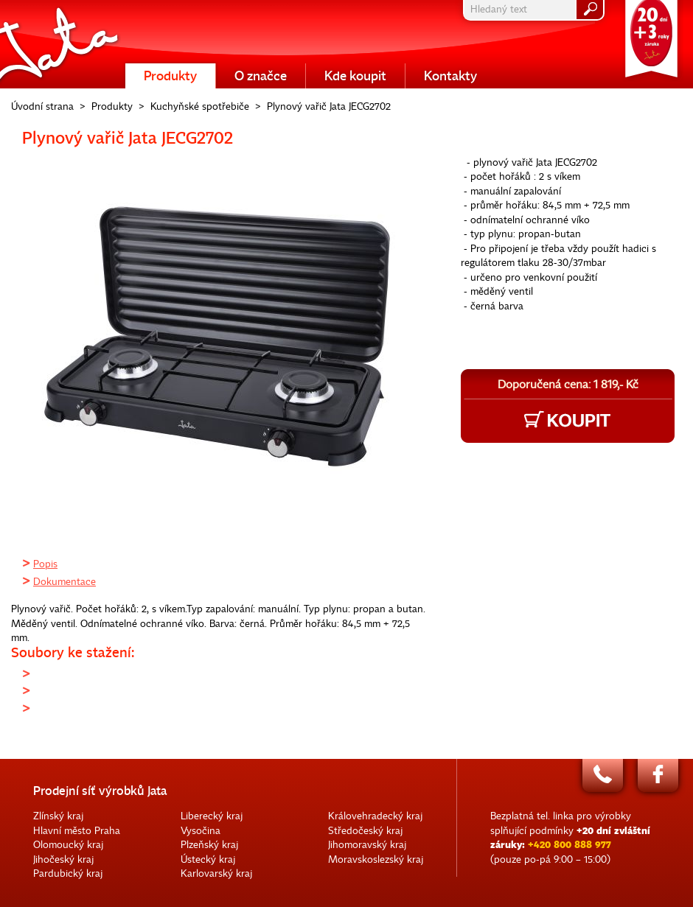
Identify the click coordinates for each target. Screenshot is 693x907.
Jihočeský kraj (63, 859)
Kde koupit (355, 76)
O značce (260, 76)
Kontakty (450, 76)
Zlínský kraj (58, 816)
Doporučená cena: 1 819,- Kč (568, 384)
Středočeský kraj (365, 830)
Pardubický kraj (67, 873)
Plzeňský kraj (209, 844)
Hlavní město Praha (76, 830)
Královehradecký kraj (375, 816)
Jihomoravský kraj (367, 844)
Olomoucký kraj (68, 844)
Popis (45, 564)
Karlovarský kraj (216, 873)
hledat (590, 9)
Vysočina (200, 830)
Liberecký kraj (212, 816)
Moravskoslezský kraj (375, 859)
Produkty (170, 76)
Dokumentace (64, 581)
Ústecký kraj (208, 859)
